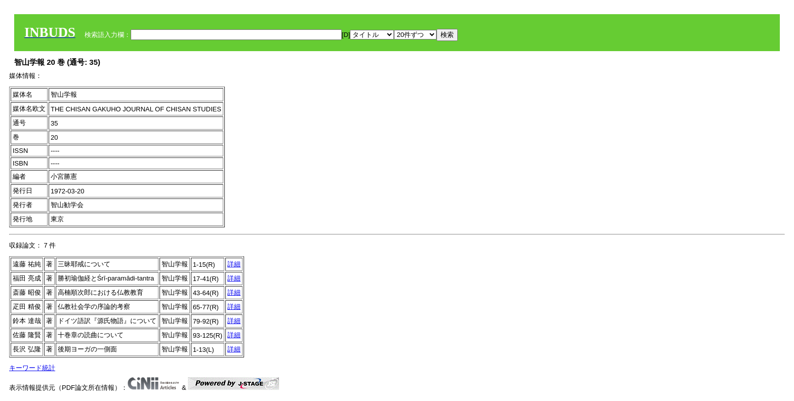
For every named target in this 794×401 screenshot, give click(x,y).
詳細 (234, 264)
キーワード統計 (32, 368)
